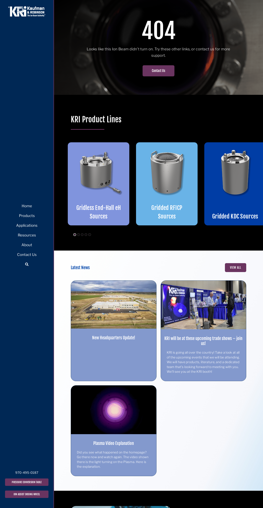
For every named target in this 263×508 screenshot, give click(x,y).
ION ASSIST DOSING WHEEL (27, 494)
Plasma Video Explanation (113, 443)
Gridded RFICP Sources (166, 212)
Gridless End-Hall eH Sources (98, 212)
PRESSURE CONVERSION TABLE (27, 482)
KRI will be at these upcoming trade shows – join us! (203, 341)
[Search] (26, 264)
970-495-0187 (26, 473)
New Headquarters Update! (113, 337)
